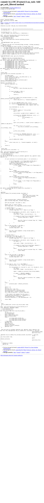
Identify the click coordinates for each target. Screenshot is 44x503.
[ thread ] (19, 16)
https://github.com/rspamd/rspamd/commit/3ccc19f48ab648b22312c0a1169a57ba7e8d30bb (22, 23)
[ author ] (28, 16)
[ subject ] (23, 16)
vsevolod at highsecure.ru (15, 7)
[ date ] (14, 16)
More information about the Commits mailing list (12, 420)
